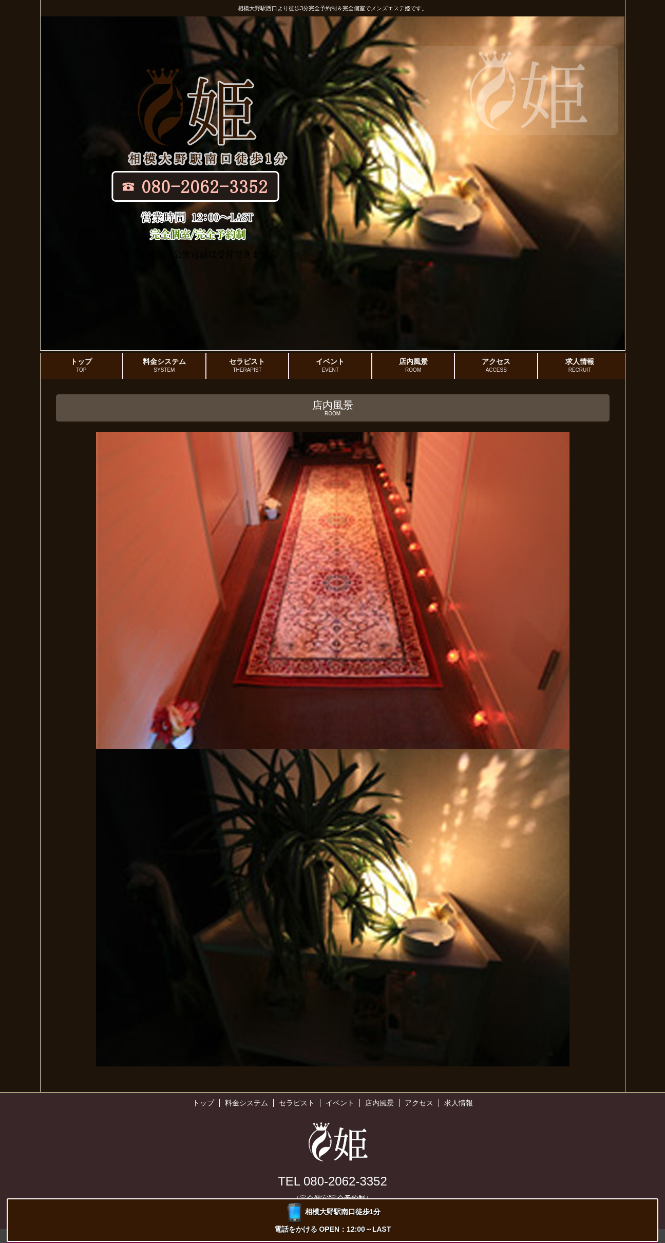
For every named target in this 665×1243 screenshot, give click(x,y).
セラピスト (247, 365)
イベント (330, 365)
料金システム (164, 365)
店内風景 (413, 365)
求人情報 (579, 365)
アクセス (496, 365)
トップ (82, 365)
